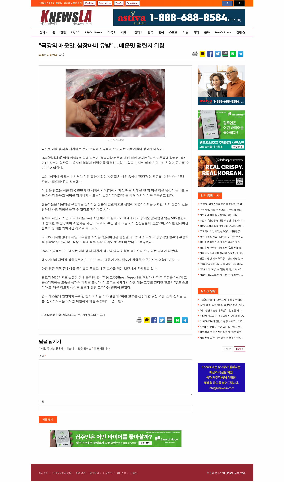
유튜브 (133, 473)
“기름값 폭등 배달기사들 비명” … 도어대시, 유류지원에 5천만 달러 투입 (222, 264)
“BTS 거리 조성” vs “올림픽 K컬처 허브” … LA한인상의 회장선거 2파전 (222, 269)
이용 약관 (80, 473)
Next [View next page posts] (239, 349)
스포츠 (173, 32)
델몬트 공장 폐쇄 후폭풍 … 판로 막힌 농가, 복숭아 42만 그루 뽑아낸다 (222, 258)
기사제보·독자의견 (73, 3)
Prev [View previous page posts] (227, 349)
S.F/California (93, 32)
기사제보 (107, 473)
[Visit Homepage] (66, 18)
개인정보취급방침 (61, 473)
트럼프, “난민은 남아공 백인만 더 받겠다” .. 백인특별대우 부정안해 (222, 220)
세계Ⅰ (125, 32)
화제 (196, 32)
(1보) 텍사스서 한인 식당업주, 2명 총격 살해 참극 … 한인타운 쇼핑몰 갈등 (222, 316)
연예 (161, 32)
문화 (207, 32)
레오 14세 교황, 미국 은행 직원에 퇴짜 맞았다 (222, 337)
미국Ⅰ (112, 32)
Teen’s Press (223, 32)
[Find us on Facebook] (227, 3)
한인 (63, 32)
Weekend (89, 3)
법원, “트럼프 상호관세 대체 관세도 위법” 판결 (222, 226)
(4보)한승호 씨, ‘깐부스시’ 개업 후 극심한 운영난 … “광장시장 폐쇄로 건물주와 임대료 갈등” (222, 299)
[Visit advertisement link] (221, 377)
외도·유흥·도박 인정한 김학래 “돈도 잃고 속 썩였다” (222, 332)
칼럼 (239, 32)
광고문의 (94, 473)
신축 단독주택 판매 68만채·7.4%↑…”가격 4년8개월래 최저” (222, 253)
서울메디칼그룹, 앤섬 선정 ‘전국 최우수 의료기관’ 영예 (222, 274)
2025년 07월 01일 (48, 54)
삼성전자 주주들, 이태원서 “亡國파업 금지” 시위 (222, 247)
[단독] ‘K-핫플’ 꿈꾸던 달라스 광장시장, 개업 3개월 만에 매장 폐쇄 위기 (222, 326)
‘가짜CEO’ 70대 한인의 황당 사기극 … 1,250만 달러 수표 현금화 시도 (222, 321)
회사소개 (43, 473)
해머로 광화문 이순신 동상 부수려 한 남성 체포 (222, 242)
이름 (41, 402)
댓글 (42, 357)
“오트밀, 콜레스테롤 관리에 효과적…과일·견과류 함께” (222, 204)
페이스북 (121, 473)
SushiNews (132, 3)
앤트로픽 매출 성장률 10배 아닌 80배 (219, 215)
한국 (150, 32)
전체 (42, 32)
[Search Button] (244, 32)
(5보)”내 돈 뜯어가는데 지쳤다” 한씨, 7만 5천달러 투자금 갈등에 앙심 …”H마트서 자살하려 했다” (222, 305)
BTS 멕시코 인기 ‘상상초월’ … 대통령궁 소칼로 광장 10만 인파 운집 (222, 231)
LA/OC (75, 32)
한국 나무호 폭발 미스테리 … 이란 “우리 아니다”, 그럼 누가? (222, 236)
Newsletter (105, 3)
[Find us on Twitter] (239, 3)
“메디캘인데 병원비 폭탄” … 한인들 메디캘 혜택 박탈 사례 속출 (222, 310)
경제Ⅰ (138, 32)
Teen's (118, 3)
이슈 (185, 32)
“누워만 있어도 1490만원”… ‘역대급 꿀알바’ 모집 (222, 209)
